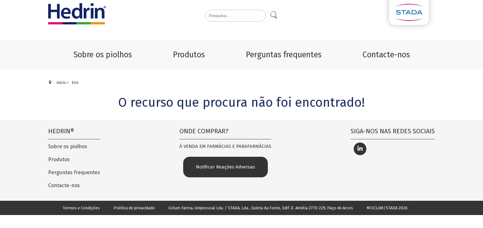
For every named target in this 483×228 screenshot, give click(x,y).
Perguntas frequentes (74, 172)
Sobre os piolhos (67, 146)
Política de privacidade (134, 208)
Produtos (59, 159)
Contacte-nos (64, 185)
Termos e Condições (81, 208)
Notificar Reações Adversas (225, 167)
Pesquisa (274, 15)
